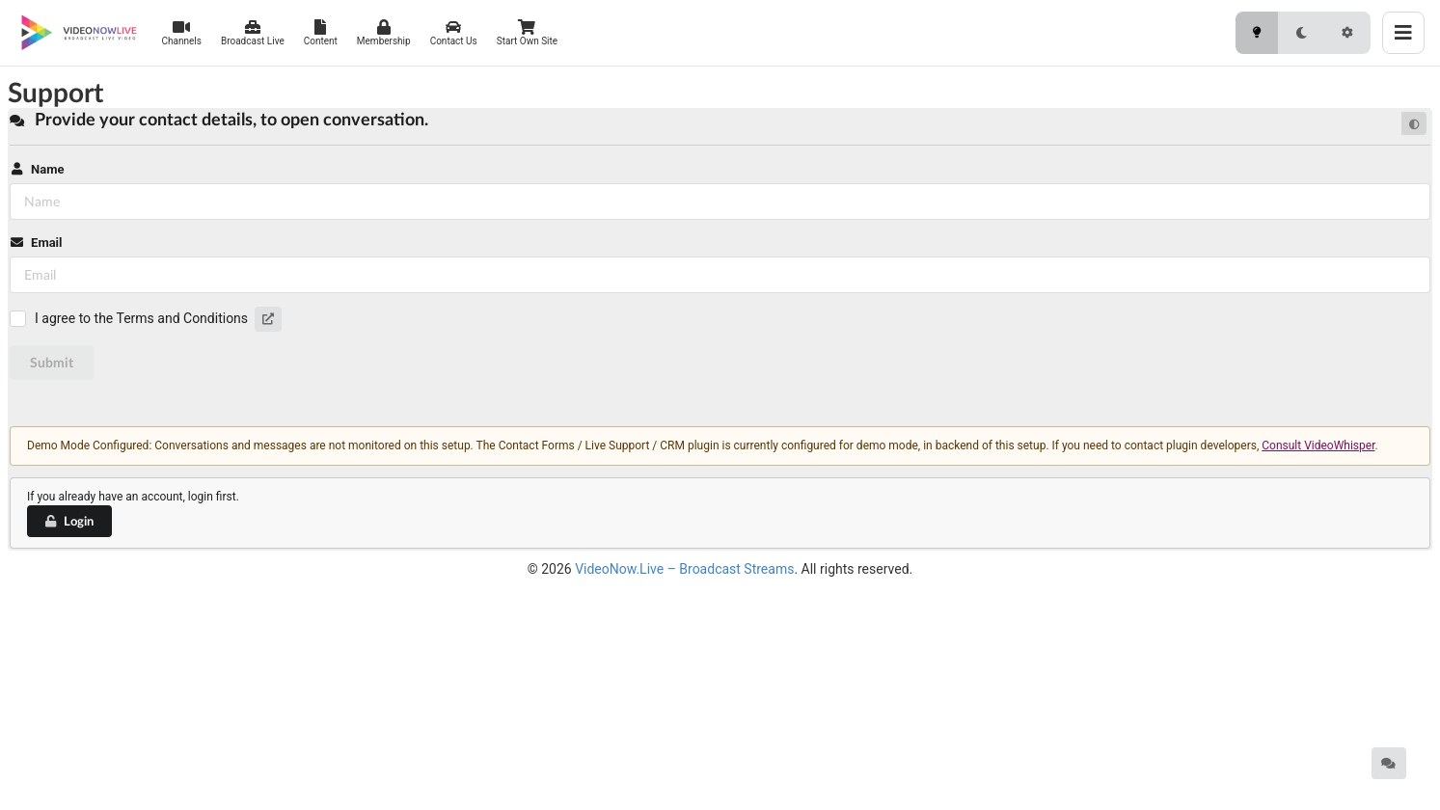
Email (36, 242)
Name (37, 169)
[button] (268, 319)
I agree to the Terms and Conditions (141, 318)
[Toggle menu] (1403, 33)
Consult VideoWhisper (1318, 445)
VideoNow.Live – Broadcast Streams (684, 569)
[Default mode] (1413, 123)
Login (68, 520)
